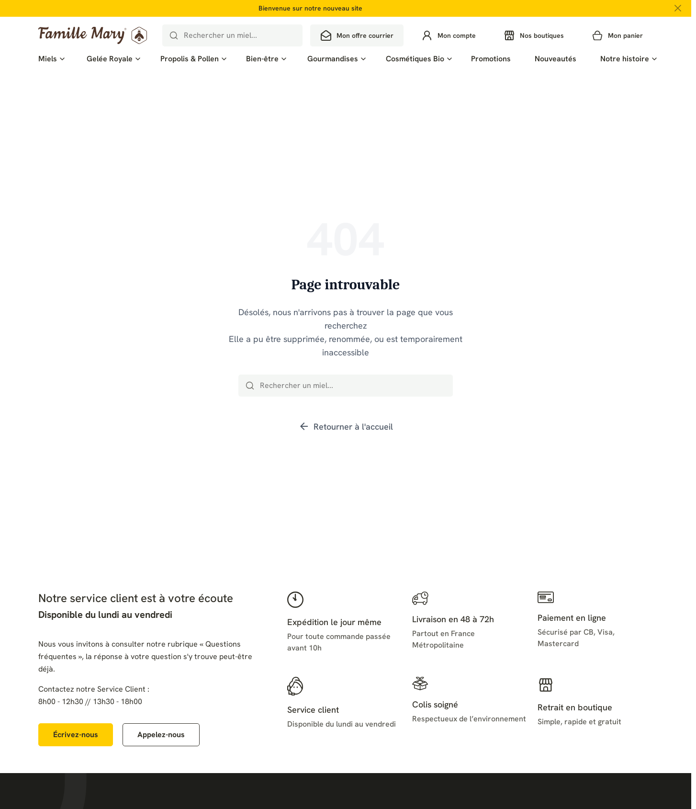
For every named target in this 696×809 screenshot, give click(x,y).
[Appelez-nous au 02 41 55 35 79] (161, 734)
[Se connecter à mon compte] (448, 35)
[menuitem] (50, 58)
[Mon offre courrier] (357, 35)
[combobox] (233, 35)
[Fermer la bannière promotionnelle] (678, 8)
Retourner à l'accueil (345, 426)
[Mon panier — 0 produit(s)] (617, 35)
